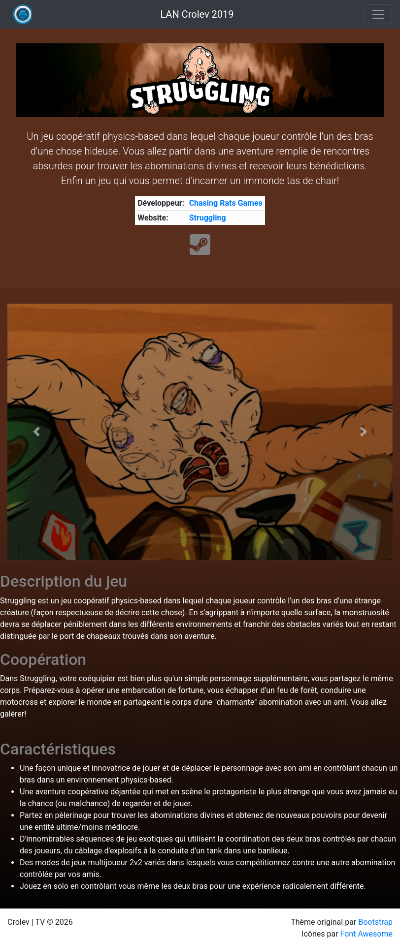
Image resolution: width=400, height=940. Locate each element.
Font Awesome (366, 934)
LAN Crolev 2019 (196, 14)
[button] (36, 432)
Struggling (207, 217)
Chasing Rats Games (226, 203)
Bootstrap (375, 922)
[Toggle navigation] (378, 14)
